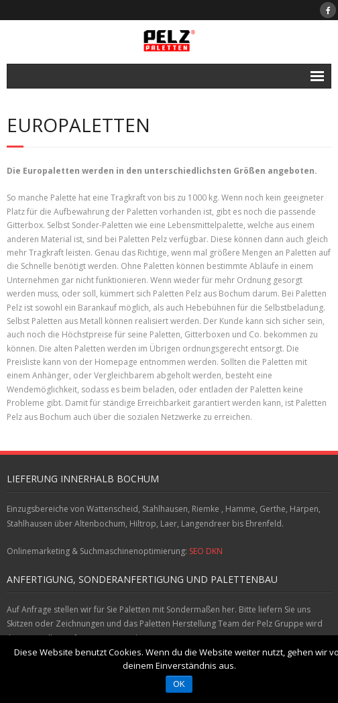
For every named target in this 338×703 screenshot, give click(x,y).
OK (178, 684)
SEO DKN (206, 551)
